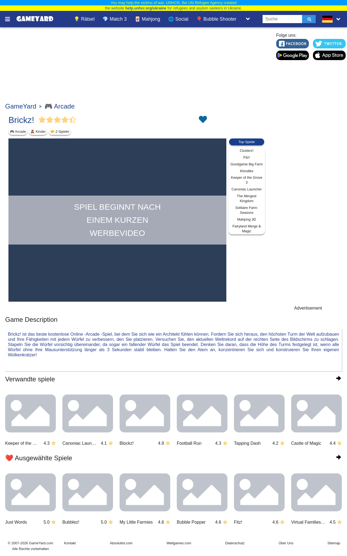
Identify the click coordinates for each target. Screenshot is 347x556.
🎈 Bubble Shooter (216, 19)
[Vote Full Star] (42, 120)
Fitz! (246, 157)
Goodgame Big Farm (246, 164)
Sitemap (333, 543)
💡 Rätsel (84, 19)
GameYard (20, 106)
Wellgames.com (178, 543)
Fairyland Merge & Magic (246, 228)
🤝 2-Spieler (59, 131)
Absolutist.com (121, 543)
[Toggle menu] (10, 19)
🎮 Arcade (59, 106)
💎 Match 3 (114, 19)
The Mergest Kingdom (247, 198)
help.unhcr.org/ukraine (145, 8)
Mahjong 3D (246, 219)
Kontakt (70, 543)
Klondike (246, 171)
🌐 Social (178, 19)
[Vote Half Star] (73, 120)
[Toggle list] (248, 19)
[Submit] (309, 19)
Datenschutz (235, 543)
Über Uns (286, 543)
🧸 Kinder (38, 131)
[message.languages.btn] (332, 19)
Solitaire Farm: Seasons (246, 210)
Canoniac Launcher (247, 189)
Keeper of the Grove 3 (246, 179)
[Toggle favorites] (203, 120)
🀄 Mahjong (147, 19)
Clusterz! (247, 151)
